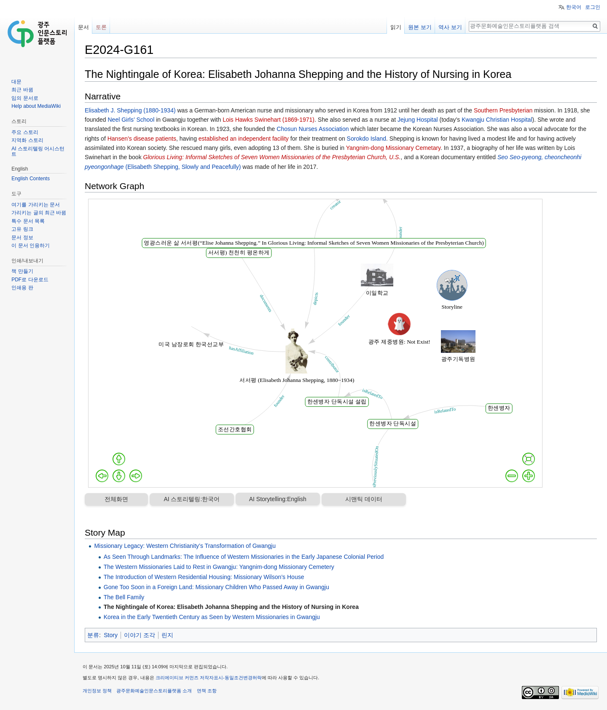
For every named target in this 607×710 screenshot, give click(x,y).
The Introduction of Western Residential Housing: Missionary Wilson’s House (204, 577)
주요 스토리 (24, 132)
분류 (93, 635)
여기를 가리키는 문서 (35, 205)
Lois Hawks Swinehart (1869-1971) (268, 119)
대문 (16, 82)
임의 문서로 (24, 98)
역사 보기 (450, 27)
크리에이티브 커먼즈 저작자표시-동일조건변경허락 (209, 677)
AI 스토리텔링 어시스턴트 (37, 151)
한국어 (573, 7)
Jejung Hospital (418, 119)
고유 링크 (22, 229)
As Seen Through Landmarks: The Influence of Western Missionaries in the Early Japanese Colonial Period (244, 556)
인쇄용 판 (22, 288)
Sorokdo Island (366, 138)
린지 (167, 635)
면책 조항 (207, 690)
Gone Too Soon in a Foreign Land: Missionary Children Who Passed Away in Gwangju (216, 587)
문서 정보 (22, 237)
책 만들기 (22, 271)
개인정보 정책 (97, 690)
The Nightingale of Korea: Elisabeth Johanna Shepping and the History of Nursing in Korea (231, 606)
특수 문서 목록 (28, 221)
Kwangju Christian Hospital (497, 119)
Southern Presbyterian (503, 110)
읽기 (395, 27)
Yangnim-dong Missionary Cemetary (393, 147)
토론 (101, 27)
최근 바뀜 (22, 90)
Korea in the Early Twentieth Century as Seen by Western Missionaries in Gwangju (212, 617)
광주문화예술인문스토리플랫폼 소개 (154, 690)
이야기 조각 (139, 635)
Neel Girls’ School (131, 119)
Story (111, 635)
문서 (83, 27)
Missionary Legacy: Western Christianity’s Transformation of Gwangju (185, 545)
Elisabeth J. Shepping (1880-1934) (130, 110)
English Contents (30, 179)
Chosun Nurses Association (313, 128)
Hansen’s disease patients (141, 138)
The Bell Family (124, 597)
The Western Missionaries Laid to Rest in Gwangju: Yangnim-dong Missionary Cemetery (219, 566)
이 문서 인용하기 (30, 245)
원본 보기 (420, 27)
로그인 (592, 7)
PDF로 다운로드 (29, 280)
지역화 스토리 (27, 140)
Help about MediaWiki (36, 106)
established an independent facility (244, 138)
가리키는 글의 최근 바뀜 (38, 213)
